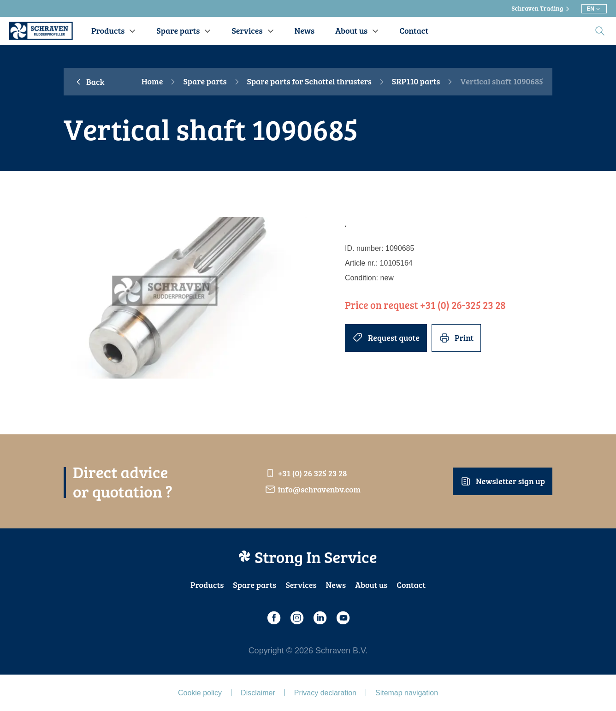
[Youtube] (342, 618)
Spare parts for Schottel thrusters (309, 82)
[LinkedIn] (319, 618)
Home (152, 82)
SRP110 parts (416, 82)
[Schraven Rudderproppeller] (41, 31)
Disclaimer (258, 693)
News (336, 584)
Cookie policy (200, 693)
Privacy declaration (325, 693)
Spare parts (204, 82)
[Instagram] (296, 618)
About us (371, 584)
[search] (600, 31)
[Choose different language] (594, 8)
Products (207, 584)
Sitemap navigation (406, 693)
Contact (411, 584)
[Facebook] (273, 618)
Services (300, 584)
